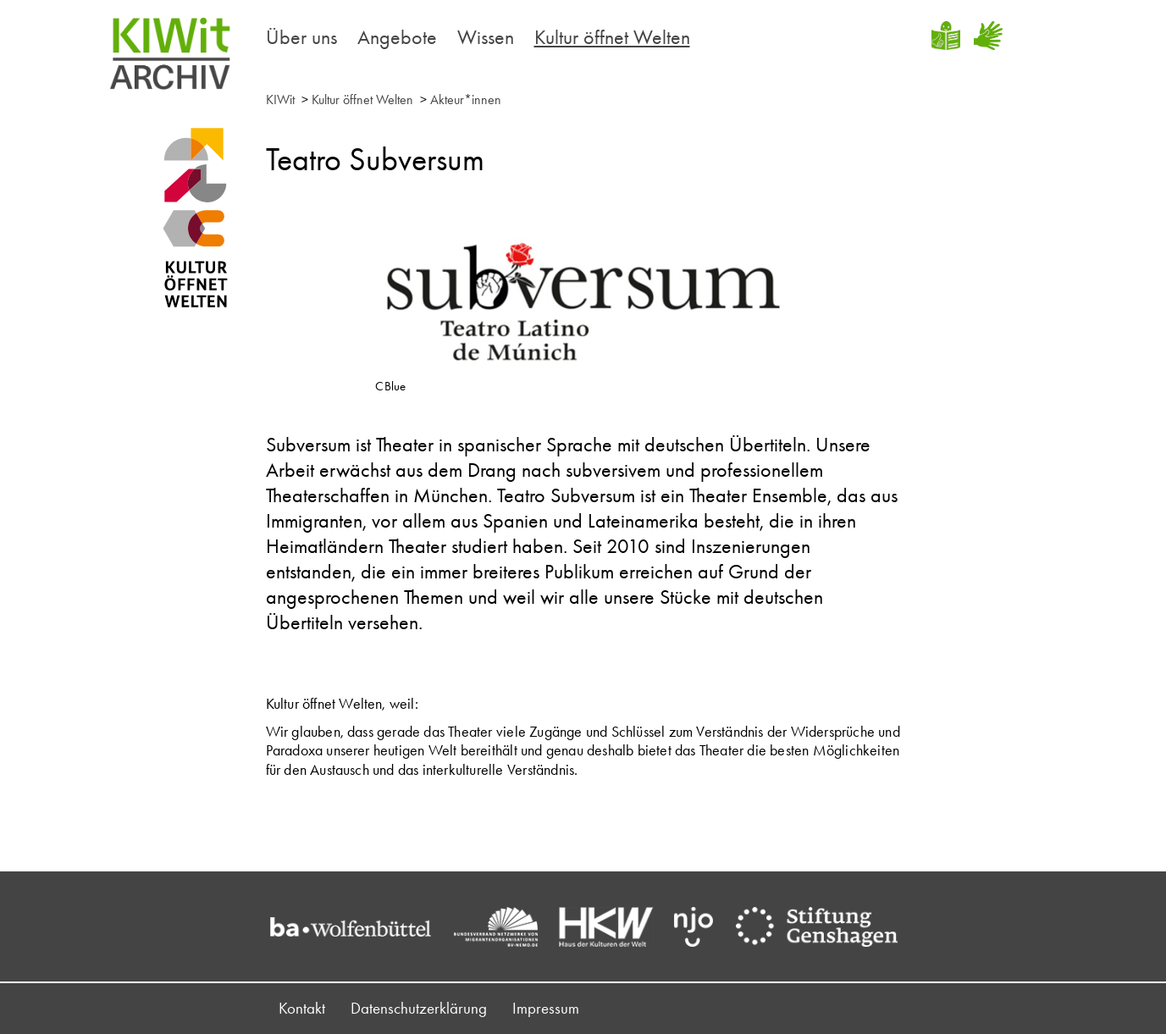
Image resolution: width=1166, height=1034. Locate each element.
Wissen (485, 37)
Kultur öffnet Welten (612, 37)
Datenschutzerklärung (419, 1008)
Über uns (301, 37)
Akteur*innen (465, 99)
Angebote (397, 37)
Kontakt (302, 1008)
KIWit (280, 99)
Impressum (545, 1008)
